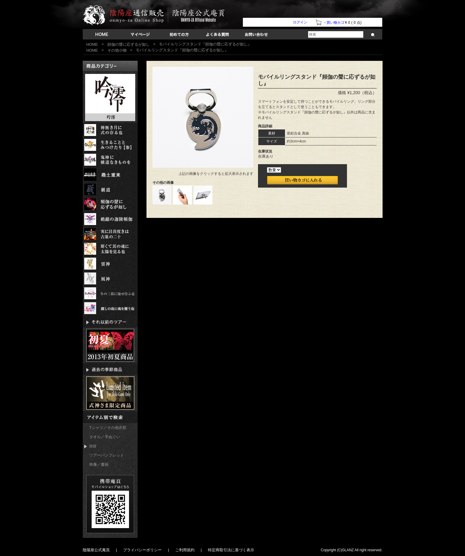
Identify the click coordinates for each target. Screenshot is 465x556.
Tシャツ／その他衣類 (107, 427)
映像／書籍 (99, 464)
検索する (373, 35)
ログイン (300, 22)
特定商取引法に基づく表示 (231, 550)
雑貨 (90, 446)
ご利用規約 (185, 550)
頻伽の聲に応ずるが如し (128, 44)
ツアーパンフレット (106, 455)
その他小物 (117, 50)
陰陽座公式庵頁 (96, 550)
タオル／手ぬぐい (104, 437)
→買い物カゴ (333, 22)
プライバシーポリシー (142, 550)
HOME (92, 44)
